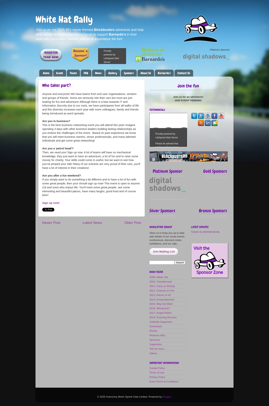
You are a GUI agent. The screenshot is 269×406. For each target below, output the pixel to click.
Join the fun (188, 86)
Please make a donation (116, 56)
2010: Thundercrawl (160, 281)
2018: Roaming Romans (163, 317)
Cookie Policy (157, 368)
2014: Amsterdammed (161, 299)
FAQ (86, 73)
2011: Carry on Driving (162, 286)
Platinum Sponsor (168, 171)
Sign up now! (51, 202)
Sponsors (129, 73)
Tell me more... (157, 348)
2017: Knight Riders (160, 312)
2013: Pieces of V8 (160, 295)
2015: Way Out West (161, 303)
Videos (153, 353)
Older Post (132, 223)
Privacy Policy (157, 377)
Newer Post (51, 223)
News (98, 73)
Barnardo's (164, 73)
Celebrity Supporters (160, 321)
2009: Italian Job (158, 277)
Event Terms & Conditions (163, 381)
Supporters (155, 344)
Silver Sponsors (162, 211)
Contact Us (183, 73)
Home (46, 73)
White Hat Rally (64, 19)
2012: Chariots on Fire (161, 290)
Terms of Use (156, 372)
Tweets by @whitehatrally (205, 231)
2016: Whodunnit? (159, 308)
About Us (145, 73)
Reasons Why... (158, 335)
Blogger (167, 396)
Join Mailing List (164, 251)
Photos (153, 330)
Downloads (155, 326)
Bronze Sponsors (213, 211)
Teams (73, 73)
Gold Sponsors (215, 171)
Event (59, 73)
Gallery (112, 73)
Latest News (92, 223)
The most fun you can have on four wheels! (168, 130)
